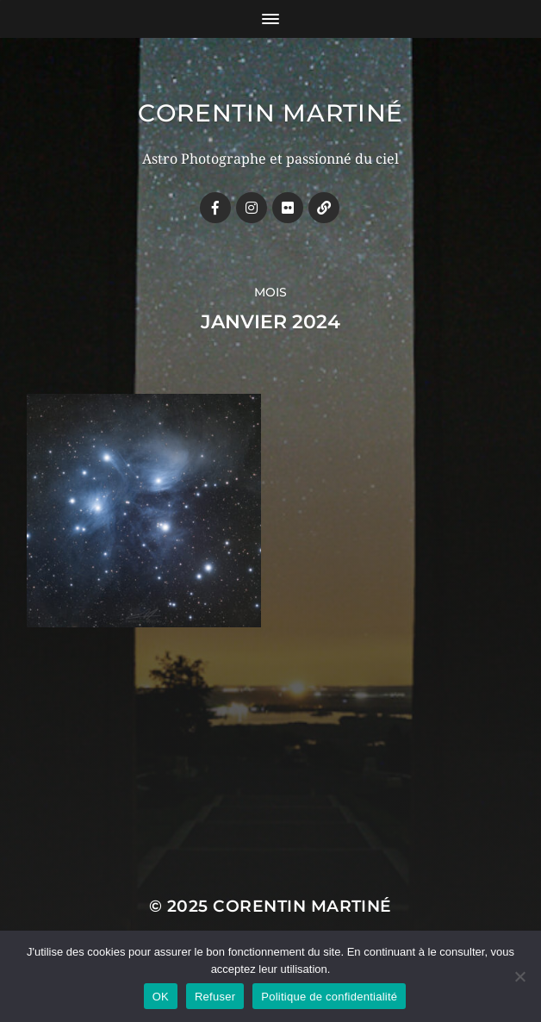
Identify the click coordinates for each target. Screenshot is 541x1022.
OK (160, 996)
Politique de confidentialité (329, 996)
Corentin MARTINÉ (270, 113)
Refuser (215, 996)
